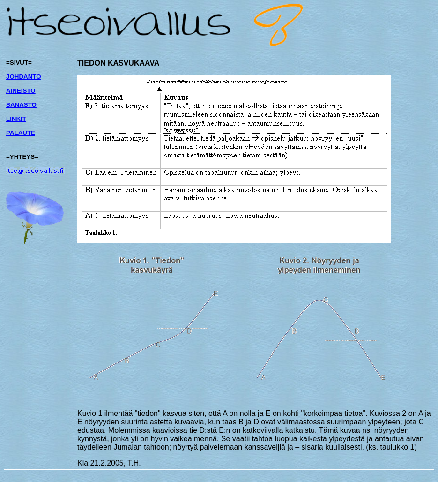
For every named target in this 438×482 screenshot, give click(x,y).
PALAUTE (20, 132)
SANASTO (21, 104)
